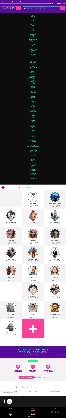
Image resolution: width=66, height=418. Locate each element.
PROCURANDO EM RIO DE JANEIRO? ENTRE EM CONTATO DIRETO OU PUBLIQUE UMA (33, 352)
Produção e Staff (33, 182)
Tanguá (33, 161)
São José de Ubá (33, 151)
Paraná (33, 46)
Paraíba (33, 43)
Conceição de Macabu (33, 85)
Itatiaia (33, 98)
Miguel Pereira (33, 111)
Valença (33, 166)
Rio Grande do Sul (33, 53)
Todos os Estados (33, 22)
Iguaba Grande (33, 92)
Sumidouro (33, 160)
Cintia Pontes (55, 277)
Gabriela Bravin (11, 277)
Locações (33, 179)
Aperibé (33, 63)
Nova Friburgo (33, 117)
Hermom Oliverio (11, 333)
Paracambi (33, 120)
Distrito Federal (33, 33)
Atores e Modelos (33, 174)
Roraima (33, 51)
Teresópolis (33, 163)
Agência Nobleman (33, 204)
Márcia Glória (33, 240)
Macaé (33, 102)
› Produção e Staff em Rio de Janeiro (11, 392)
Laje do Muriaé (33, 101)
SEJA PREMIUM (33, 410)
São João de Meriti (33, 150)
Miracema (33, 112)
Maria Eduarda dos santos (55, 204)
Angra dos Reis (33, 62)
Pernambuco (33, 44)
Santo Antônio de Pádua (33, 144)
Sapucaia (33, 155)
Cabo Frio (33, 76)
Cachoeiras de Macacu (33, 77)
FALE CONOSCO (33, 414)
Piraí (33, 127)
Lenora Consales (55, 240)
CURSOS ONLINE (11, 413)
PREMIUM (21, 187)
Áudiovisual (33, 175)
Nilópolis (33, 115)
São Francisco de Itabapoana (33, 146)
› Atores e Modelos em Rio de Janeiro (11, 389)
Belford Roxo (32, 72)
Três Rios (33, 165)
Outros (33, 180)
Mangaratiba (33, 106)
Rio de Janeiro (33, 48)
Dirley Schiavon (33, 277)
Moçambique (33, 19)
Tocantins (33, 58)
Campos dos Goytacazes (33, 78)
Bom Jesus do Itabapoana (33, 75)
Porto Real (33, 130)
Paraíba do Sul (33, 121)
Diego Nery (33, 314)
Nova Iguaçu (33, 119)
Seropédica (33, 157)
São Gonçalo (33, 147)
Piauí (33, 45)
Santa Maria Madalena (33, 142)
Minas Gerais (33, 38)
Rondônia (33, 50)
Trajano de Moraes (33, 164)
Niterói (33, 116)
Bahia (33, 30)
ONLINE (28, 187)
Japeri (33, 100)
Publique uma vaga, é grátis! (26, 377)
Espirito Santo (33, 34)
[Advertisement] (11, 198)
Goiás (33, 35)
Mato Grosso (33, 40)
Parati (33, 122)
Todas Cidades (33, 61)
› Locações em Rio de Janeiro (33, 391)
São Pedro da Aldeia (33, 154)
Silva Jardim (33, 159)
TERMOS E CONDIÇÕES (33, 413)
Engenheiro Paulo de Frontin (33, 90)
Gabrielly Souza (11, 259)
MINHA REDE (11, 414)
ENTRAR (11, 1)
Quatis (33, 131)
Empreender (36, 416)
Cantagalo (33, 80)
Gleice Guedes (55, 296)
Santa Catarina (33, 54)
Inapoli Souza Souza (55, 259)
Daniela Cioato (33, 222)
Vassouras (33, 169)
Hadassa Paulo (11, 314)
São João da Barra (33, 149)
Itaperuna (33, 97)
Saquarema (33, 156)
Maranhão (33, 36)
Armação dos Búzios (33, 67)
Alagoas (33, 26)
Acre (33, 25)
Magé (33, 105)
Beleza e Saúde (33, 177)
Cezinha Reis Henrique (55, 222)
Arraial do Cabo (33, 68)
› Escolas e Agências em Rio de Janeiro (11, 391)
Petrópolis (33, 125)
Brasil (33, 15)
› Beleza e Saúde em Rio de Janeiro (55, 389)
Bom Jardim (33, 73)
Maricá (33, 107)
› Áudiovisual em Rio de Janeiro (33, 389)
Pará (33, 41)
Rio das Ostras (33, 140)
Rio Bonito (33, 136)
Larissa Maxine (33, 296)
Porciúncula (33, 129)
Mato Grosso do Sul (33, 39)
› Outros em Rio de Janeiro (55, 391)
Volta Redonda (33, 170)
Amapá (33, 29)
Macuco (33, 103)
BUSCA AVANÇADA (8, 8)
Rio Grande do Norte (33, 49)
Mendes (32, 108)
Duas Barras (33, 87)
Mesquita (33, 110)
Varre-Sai (33, 168)
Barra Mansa (33, 71)
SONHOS (11, 415)
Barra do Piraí (33, 70)
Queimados (33, 132)
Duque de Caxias (33, 88)
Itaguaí (33, 95)
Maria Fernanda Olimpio (11, 222)
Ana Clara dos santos (55, 314)
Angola (33, 17)
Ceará (33, 31)
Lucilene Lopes (11, 240)
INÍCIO (11, 410)
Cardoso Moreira (33, 81)
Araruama (33, 65)
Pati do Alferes (33, 124)
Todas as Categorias (33, 173)
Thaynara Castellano (33, 259)
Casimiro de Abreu (33, 83)
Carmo (33, 82)
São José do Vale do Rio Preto (33, 152)
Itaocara (33, 96)
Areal (33, 66)
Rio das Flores (33, 139)
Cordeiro (33, 86)
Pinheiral (33, 126)
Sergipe (33, 55)
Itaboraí (33, 93)
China (33, 20)
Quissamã (33, 134)
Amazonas (33, 28)
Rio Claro (33, 137)
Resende (33, 135)
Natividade (33, 114)
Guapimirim (33, 91)
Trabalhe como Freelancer (40, 377)
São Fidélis (33, 145)
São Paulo (33, 56)
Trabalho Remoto (33, 24)
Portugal (33, 16)
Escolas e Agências (33, 178)
